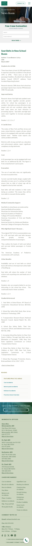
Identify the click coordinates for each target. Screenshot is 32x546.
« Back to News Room (7, 365)
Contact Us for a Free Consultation (15, 410)
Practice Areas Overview (11, 395)
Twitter (8, 536)
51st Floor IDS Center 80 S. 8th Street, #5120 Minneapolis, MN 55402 (9, 430)
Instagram (5, 536)
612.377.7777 (13, 406)
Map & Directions (7, 436)
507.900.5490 (6, 459)
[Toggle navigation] (29, 3)
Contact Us (20, 3)
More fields (15, 40)
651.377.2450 (6, 446)
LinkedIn (15, 536)
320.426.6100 (6, 471)
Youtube (12, 536)
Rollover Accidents (10, 390)
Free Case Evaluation (16, 26)
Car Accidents (8, 382)
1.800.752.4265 (25, 406)
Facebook (2, 536)
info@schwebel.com (13, 519)
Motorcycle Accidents (11, 386)
